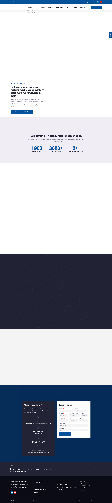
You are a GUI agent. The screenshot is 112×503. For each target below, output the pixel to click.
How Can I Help (63, 423)
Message (61, 428)
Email (75, 409)
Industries (51, 7)
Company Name (73, 414)
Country (61, 418)
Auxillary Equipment (40, 486)
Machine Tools (38, 492)
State (82, 414)
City (70, 418)
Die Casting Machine (40, 489)
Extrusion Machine (63, 484)
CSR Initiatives (31, 12)
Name (61, 409)
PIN (80, 418)
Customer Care (60, 7)
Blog (85, 7)
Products (44, 7)
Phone (61, 414)
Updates (69, 7)
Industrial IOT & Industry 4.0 (66, 481)
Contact (80, 7)
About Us (31, 7)
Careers (75, 7)
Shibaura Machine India (33, 11)
